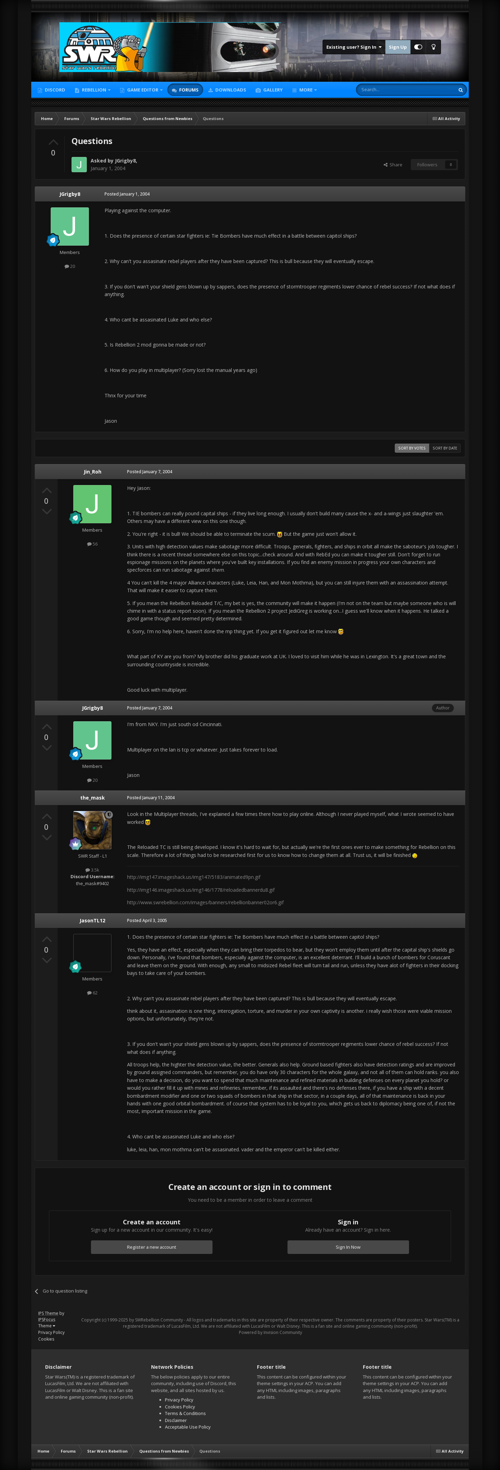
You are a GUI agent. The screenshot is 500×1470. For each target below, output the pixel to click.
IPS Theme (48, 1313)
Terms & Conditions (185, 1413)
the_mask (92, 797)
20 (70, 266)
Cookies (46, 1339)
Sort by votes (412, 448)
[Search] (388, 90)
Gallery (272, 90)
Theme (46, 1326)
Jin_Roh (92, 471)
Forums (188, 90)
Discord (54, 90)
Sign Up (398, 47)
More (306, 90)
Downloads (230, 90)
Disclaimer (176, 1420)
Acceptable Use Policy (188, 1427)
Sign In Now (348, 1247)
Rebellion (94, 90)
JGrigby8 (125, 160)
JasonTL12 (92, 920)
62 (92, 993)
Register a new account (151, 1247)
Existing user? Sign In (354, 47)
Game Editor (142, 90)
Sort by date (445, 448)
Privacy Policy (51, 1332)
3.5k (92, 870)
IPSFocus (46, 1319)
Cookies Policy (180, 1407)
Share (393, 164)
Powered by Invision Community (270, 1332)
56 (92, 544)
